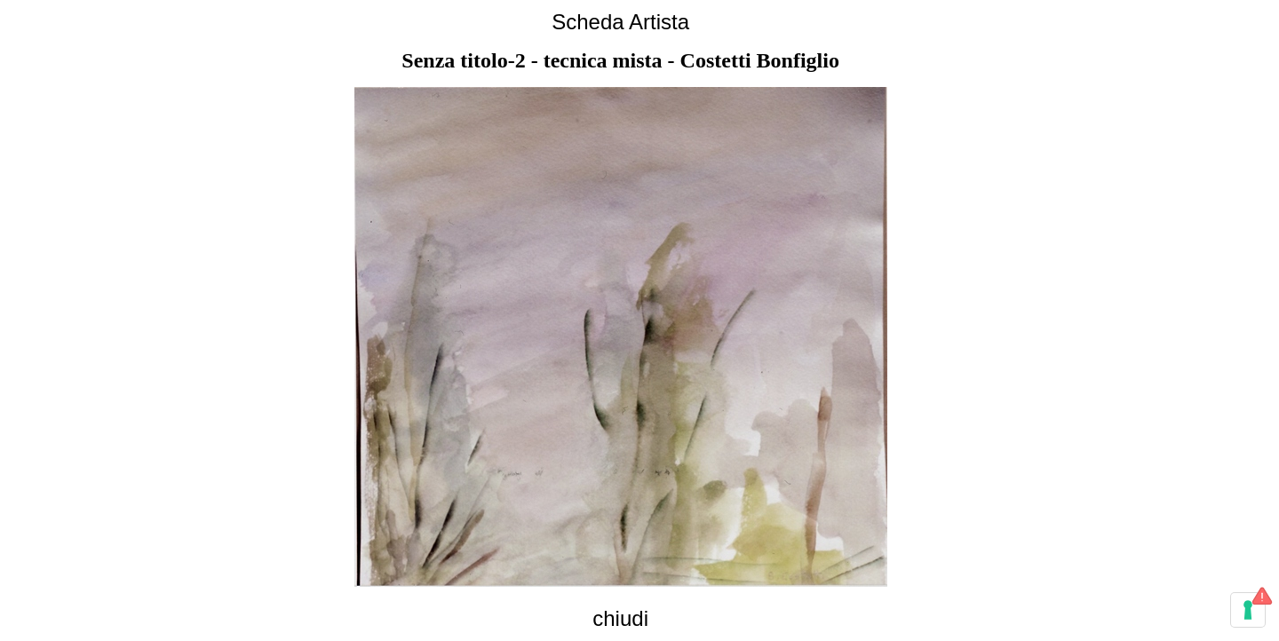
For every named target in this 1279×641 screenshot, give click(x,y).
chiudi (620, 618)
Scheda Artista (620, 22)
